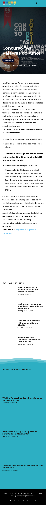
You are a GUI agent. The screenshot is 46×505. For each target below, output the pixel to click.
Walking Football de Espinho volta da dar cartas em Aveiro (28, 289)
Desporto (21, 294)
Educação (8, 60)
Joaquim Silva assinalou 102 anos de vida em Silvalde (29, 323)
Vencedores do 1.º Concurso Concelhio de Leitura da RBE (29, 339)
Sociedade (21, 327)
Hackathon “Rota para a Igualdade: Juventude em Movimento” (30, 306)
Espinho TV (20, 65)
